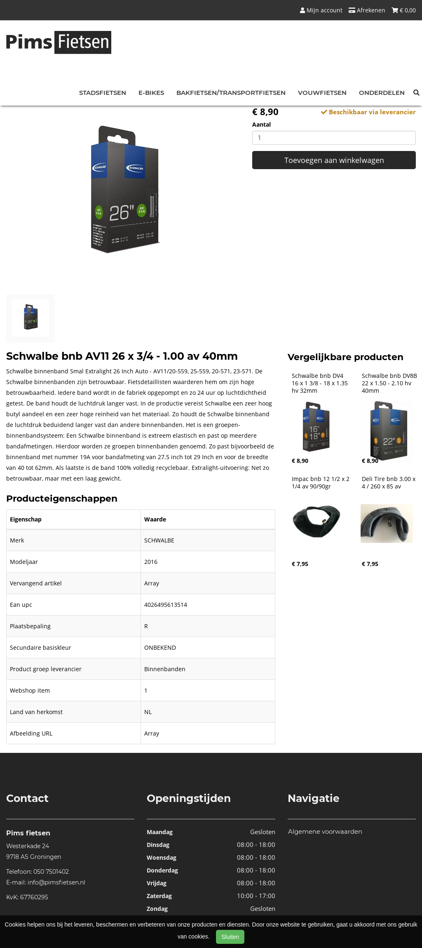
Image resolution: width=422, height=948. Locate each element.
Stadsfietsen (102, 93)
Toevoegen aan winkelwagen (334, 160)
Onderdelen (382, 93)
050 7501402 (51, 871)
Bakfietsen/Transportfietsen (231, 93)
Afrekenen (367, 10)
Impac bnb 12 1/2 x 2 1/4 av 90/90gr (321, 482)
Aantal (261, 124)
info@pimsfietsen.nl (56, 882)
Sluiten (230, 937)
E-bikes (151, 93)
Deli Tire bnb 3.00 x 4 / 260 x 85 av (389, 482)
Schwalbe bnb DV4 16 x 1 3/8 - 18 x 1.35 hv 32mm (320, 383)
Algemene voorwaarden (325, 831)
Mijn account (321, 10)
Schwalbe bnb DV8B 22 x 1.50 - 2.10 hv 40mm (390, 383)
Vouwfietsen (322, 93)
